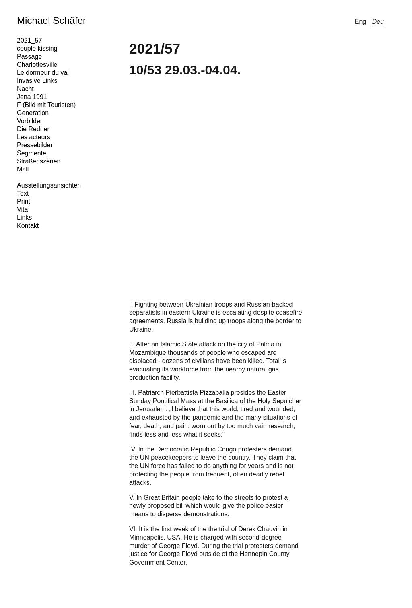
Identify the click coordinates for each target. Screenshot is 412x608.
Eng (360, 21)
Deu (378, 21)
